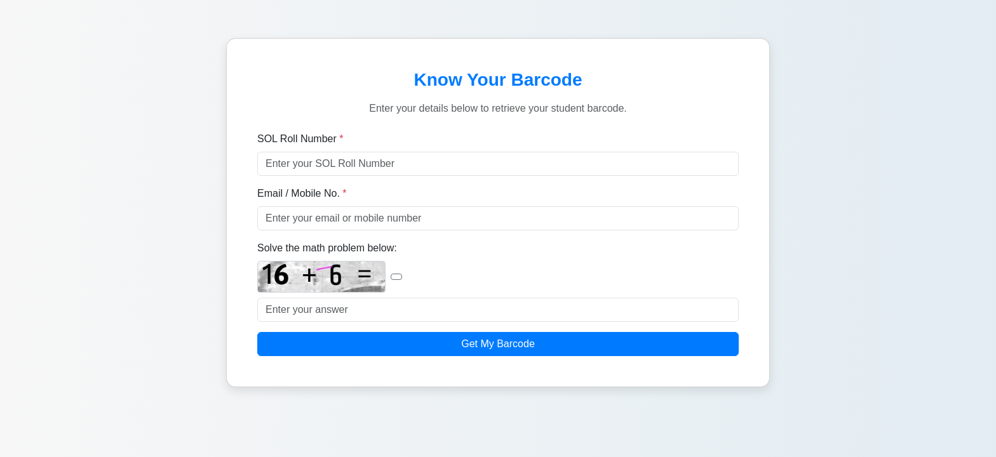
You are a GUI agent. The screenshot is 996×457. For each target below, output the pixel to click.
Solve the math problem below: (327, 247)
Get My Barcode (498, 343)
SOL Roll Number (300, 138)
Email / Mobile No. (302, 193)
